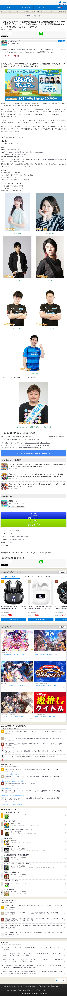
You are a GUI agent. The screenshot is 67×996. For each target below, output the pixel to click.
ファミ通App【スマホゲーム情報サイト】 (12, 12)
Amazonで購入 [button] (13, 619)
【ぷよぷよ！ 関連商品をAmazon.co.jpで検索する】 (33, 453)
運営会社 (20, 986)
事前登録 (28, 16)
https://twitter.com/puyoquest (17, 539)
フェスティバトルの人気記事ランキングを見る (13, 795)
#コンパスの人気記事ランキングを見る (11, 774)
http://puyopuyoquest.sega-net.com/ (19, 536)
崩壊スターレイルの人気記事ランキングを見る (13, 781)
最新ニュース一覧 (30, 12)
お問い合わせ (6, 986)
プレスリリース (41, 12)
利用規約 (14, 986)
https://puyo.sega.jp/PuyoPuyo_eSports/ (37, 443)
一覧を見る (62, 572)
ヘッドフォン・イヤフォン (10, 577)
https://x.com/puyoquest (19, 154)
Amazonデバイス (37, 577)
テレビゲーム (50, 577)
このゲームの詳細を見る (17, 506)
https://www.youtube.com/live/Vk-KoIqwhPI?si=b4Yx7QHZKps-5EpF (22, 152)
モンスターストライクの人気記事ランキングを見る (14, 804)
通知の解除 (42, 986)
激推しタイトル (37, 16)
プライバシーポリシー (31, 986)
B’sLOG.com (59, 986)
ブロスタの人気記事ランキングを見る (11, 788)
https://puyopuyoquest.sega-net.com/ (30, 447)
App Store (33, 516)
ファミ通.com (51, 986)
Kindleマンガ (25, 577)
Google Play (33, 523)
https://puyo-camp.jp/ (42, 445)
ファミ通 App (7, 3)
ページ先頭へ (61, 980)
